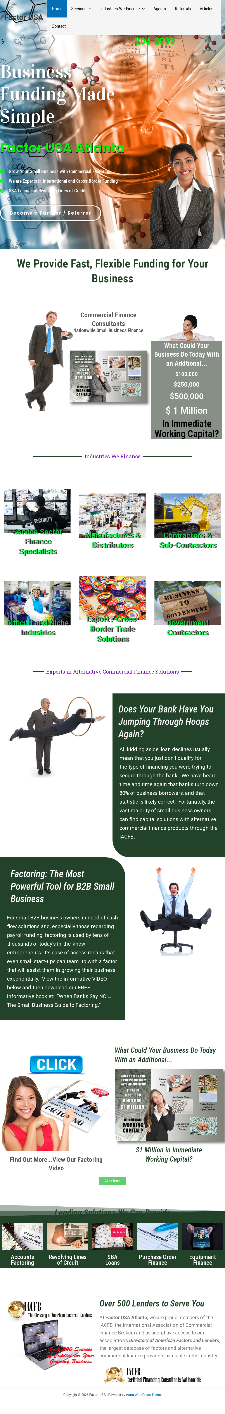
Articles (209, 8)
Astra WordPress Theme (144, 1395)
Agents (161, 8)
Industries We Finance (123, 8)
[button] (89, 8)
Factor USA (23, 17)
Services (82, 8)
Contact (59, 26)
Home (57, 8)
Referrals (185, 8)
